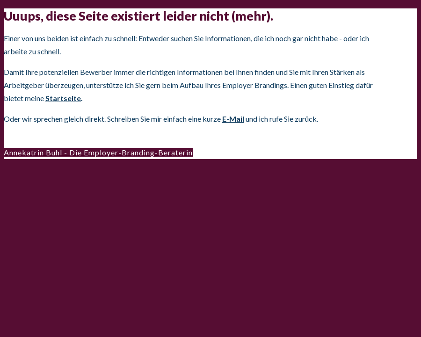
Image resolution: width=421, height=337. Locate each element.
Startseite (63, 98)
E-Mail (233, 118)
